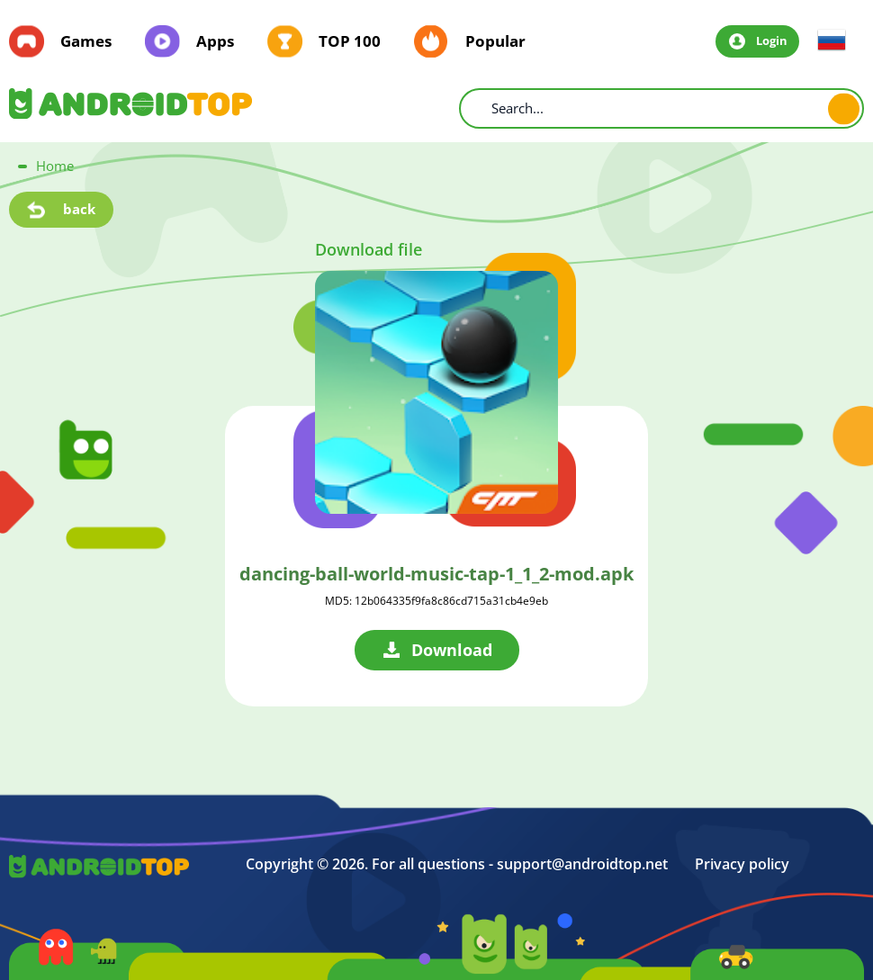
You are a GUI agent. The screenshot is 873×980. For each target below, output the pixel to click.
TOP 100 (350, 41)
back (79, 209)
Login (772, 40)
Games (86, 41)
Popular (495, 41)
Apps (215, 41)
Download (451, 650)
